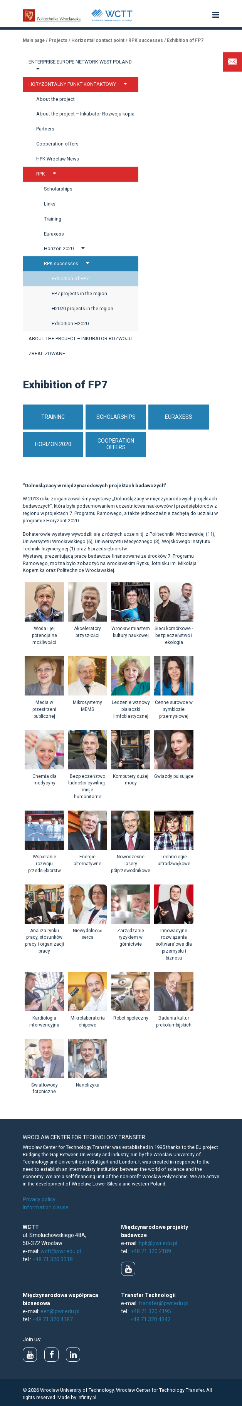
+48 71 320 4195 (151, 1311)
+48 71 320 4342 (150, 1319)
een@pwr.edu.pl (59, 1311)
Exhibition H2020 (70, 323)
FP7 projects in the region (79, 293)
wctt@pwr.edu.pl (60, 1251)
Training (52, 219)
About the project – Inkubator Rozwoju (80, 338)
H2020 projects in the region (82, 308)
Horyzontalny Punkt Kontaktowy (80, 84)
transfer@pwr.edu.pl (163, 1303)
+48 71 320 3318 (52, 1259)
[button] (215, 15)
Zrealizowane (47, 353)
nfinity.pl (87, 1397)
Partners (45, 129)
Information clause (46, 1207)
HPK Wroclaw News (57, 159)
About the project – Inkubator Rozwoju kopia (85, 114)
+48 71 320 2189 (151, 1251)
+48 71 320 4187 (52, 1319)
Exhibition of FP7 (70, 278)
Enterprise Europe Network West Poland (80, 65)
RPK (48, 174)
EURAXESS (178, 417)
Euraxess (54, 234)
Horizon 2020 (66, 248)
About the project (55, 99)
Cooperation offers (57, 144)
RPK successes (68, 263)
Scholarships (58, 189)
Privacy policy (39, 1199)
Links (49, 204)
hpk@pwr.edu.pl (158, 1243)
